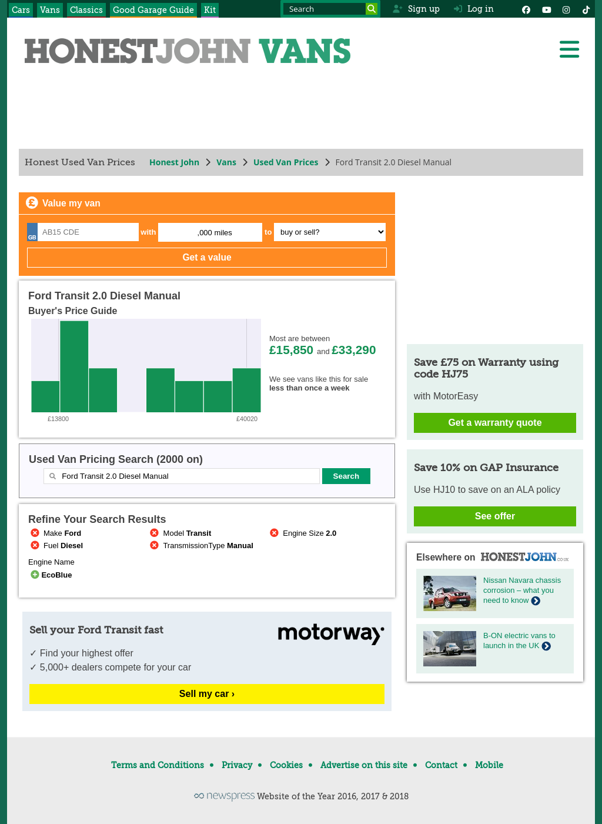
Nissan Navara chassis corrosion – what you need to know (522, 590)
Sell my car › (207, 694)
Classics (86, 10)
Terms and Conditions (157, 765)
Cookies (286, 765)
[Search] (371, 9)
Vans (50, 10)
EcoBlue (50, 575)
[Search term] (330, 9)
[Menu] (569, 49)
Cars (21, 10)
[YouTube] (546, 9)
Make (54, 533)
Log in (474, 9)
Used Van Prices (286, 162)
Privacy (237, 765)
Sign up (416, 9)
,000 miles (215, 232)
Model (180, 533)
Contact (441, 765)
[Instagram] (566, 9)
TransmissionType (200, 545)
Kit (210, 10)
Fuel (55, 545)
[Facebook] (526, 9)
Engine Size (301, 533)
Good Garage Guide (153, 10)
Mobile (489, 765)
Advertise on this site (363, 765)
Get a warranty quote (494, 423)
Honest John (174, 162)
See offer (495, 516)
